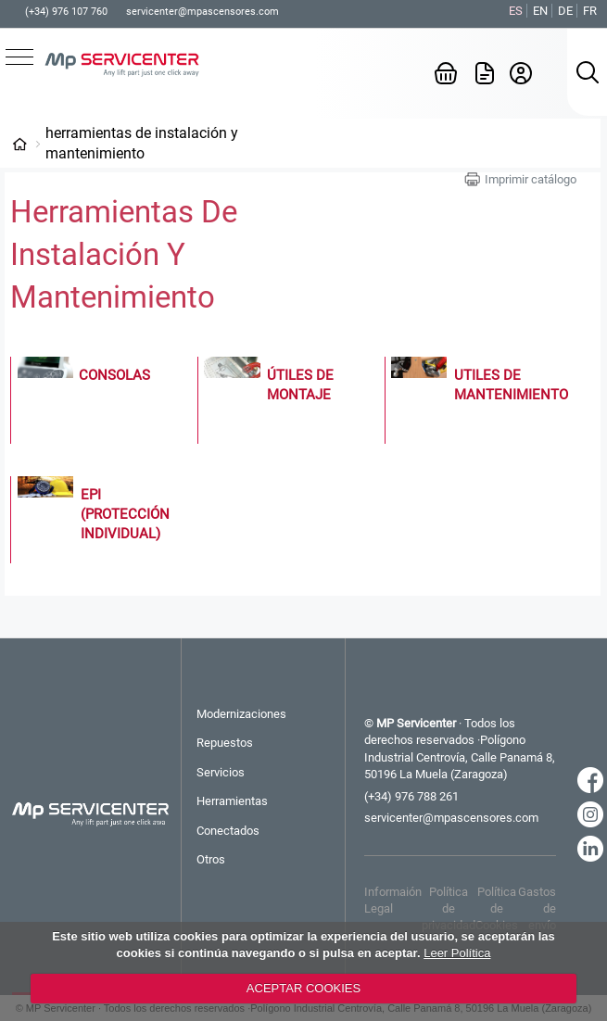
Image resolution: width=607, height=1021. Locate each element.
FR (590, 11)
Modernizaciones (241, 714)
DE (565, 11)
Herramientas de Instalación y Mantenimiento (141, 143)
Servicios (220, 772)
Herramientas (232, 801)
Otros (210, 859)
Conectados (227, 831)
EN (540, 11)
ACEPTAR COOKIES (303, 988)
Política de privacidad (448, 909)
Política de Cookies (496, 909)
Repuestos (224, 743)
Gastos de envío (537, 909)
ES (516, 11)
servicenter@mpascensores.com (202, 12)
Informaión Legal (393, 900)
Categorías (19, 143)
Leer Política (457, 953)
